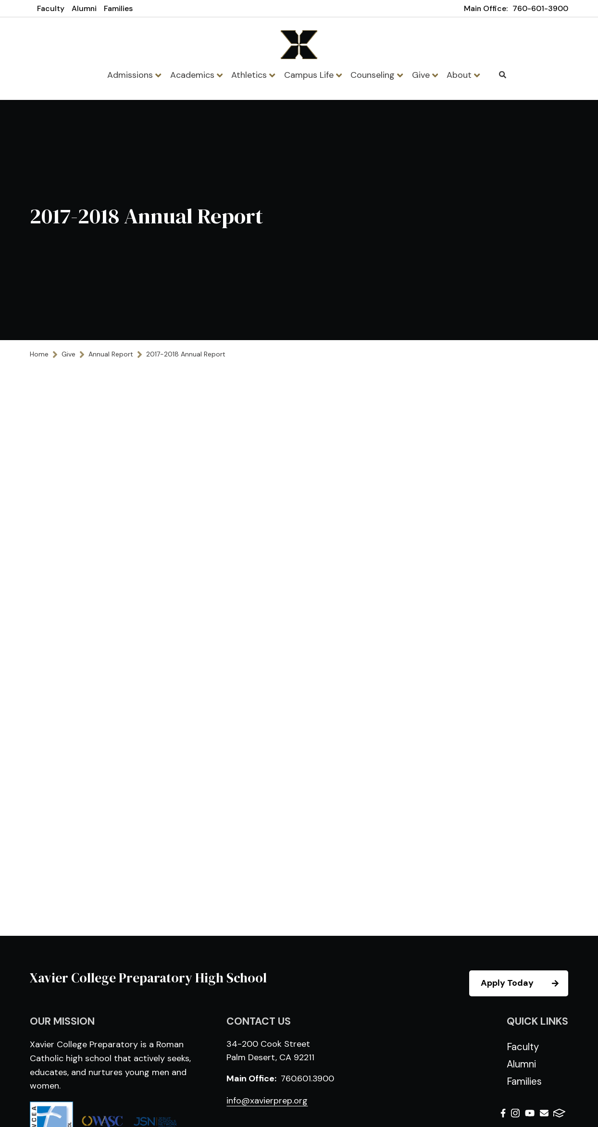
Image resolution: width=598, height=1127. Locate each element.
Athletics (253, 75)
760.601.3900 (307, 1078)
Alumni (84, 8)
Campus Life (313, 75)
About (463, 75)
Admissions (134, 75)
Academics (196, 75)
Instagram (515, 1113)
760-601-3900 (540, 8)
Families (118, 8)
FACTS (559, 1113)
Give (425, 75)
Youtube (530, 1113)
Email (544, 1113)
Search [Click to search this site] (502, 74)
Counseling (376, 75)
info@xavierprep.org (267, 1100)
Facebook (503, 1113)
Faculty (50, 8)
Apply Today (524, 983)
